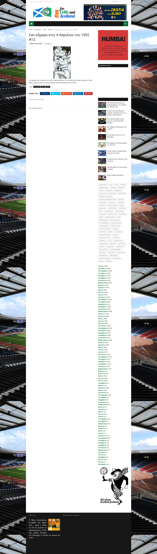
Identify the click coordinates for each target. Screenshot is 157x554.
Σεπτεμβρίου (103, 271)
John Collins (121, 252)
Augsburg (115, 229)
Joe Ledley (102, 252)
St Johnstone (122, 193)
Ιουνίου (101, 292)
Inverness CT (103, 202)
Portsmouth (122, 214)
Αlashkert (108, 261)
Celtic (44, 30)
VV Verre (101, 246)
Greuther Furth (115, 226)
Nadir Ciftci (122, 243)
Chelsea (121, 205)
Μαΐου (100, 290)
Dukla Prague (119, 211)
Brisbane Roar (118, 241)
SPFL (116, 184)
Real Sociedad (103, 220)
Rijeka (101, 217)
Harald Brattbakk (115, 249)
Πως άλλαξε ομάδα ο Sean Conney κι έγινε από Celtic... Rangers (116, 121)
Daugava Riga (103, 243)
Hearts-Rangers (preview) (115, 175)
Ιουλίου (101, 266)
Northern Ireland (116, 223)
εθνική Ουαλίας (104, 226)
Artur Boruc (110, 246)
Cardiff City (122, 208)
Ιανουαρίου (102, 280)
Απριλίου (101, 287)
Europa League (112, 205)
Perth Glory (116, 238)
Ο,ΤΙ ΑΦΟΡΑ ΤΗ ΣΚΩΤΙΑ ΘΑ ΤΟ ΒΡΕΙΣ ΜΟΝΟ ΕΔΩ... (42, 1)
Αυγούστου (102, 268)
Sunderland (102, 208)
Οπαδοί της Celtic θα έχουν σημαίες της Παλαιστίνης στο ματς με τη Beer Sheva (116, 113)
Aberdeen (121, 187)
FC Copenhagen (104, 223)
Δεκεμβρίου (102, 278)
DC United (102, 232)
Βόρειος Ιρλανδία (104, 235)
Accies (109, 241)
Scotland (123, 184)
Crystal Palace (109, 211)
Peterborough (112, 214)
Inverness (112, 202)
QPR (100, 211)
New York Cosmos (104, 229)
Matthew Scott (114, 255)
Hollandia (113, 243)
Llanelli (110, 232)
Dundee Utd (112, 193)
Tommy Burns (117, 258)
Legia (118, 217)
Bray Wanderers (115, 220)
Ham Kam (115, 235)
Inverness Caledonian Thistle (107, 199)
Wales (101, 261)
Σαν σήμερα (37, 30)
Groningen (102, 214)
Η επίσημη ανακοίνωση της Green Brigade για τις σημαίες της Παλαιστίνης (116, 105)
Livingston (121, 202)
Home (30, 30)
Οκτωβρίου (102, 273)
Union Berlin (118, 232)
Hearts (101, 190)
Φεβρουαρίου (103, 283)
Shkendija (102, 241)
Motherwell (118, 190)
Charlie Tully (120, 246)
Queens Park (112, 208)
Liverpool (102, 205)
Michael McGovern (104, 258)
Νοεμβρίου (102, 275)
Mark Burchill (103, 255)
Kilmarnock (102, 193)
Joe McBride (111, 252)
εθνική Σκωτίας (103, 187)
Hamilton (121, 199)
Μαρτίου (101, 285)
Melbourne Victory (104, 238)
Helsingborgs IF (110, 217)
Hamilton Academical (105, 196)
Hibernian (109, 190)
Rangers (113, 187)
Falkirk (50, 30)
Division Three (103, 249)
